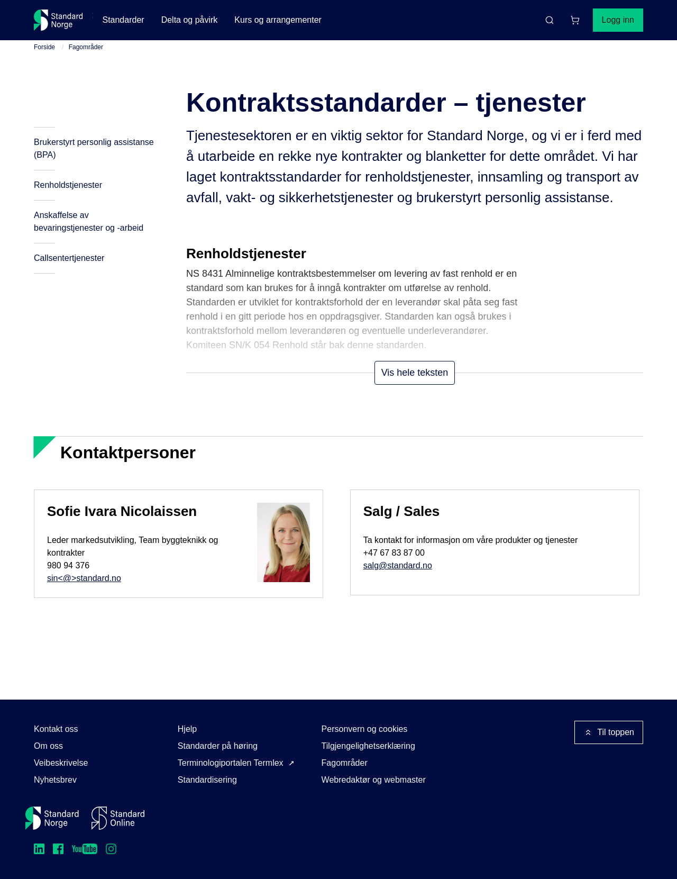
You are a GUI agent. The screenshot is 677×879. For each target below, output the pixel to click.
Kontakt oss (56, 728)
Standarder (123, 19)
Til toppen (608, 732)
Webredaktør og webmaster (374, 779)
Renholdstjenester (68, 184)
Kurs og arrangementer (278, 19)
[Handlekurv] (575, 20)
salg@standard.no (397, 565)
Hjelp (187, 728)
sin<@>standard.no (84, 578)
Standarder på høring (218, 745)
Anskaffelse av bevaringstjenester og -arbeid (88, 221)
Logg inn (618, 19)
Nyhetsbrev (55, 779)
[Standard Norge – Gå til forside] (58, 20)
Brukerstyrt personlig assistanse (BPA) (94, 148)
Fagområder (86, 47)
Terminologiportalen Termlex (230, 762)
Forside (44, 47)
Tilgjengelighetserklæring (368, 745)
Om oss (48, 745)
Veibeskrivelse (61, 762)
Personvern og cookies (365, 728)
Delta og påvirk (189, 19)
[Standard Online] (118, 818)
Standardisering (207, 779)
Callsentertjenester (69, 257)
